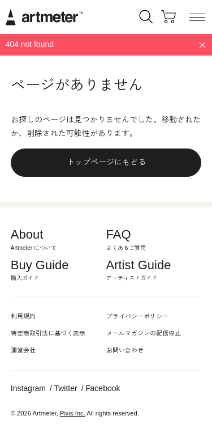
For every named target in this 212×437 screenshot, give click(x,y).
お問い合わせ (125, 350)
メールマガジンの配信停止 (143, 333)
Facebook (102, 388)
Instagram (28, 388)
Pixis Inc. (72, 413)
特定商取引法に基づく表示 (48, 333)
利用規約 (23, 316)
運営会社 (23, 350)
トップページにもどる (106, 162)
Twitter (65, 388)
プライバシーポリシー (137, 316)
